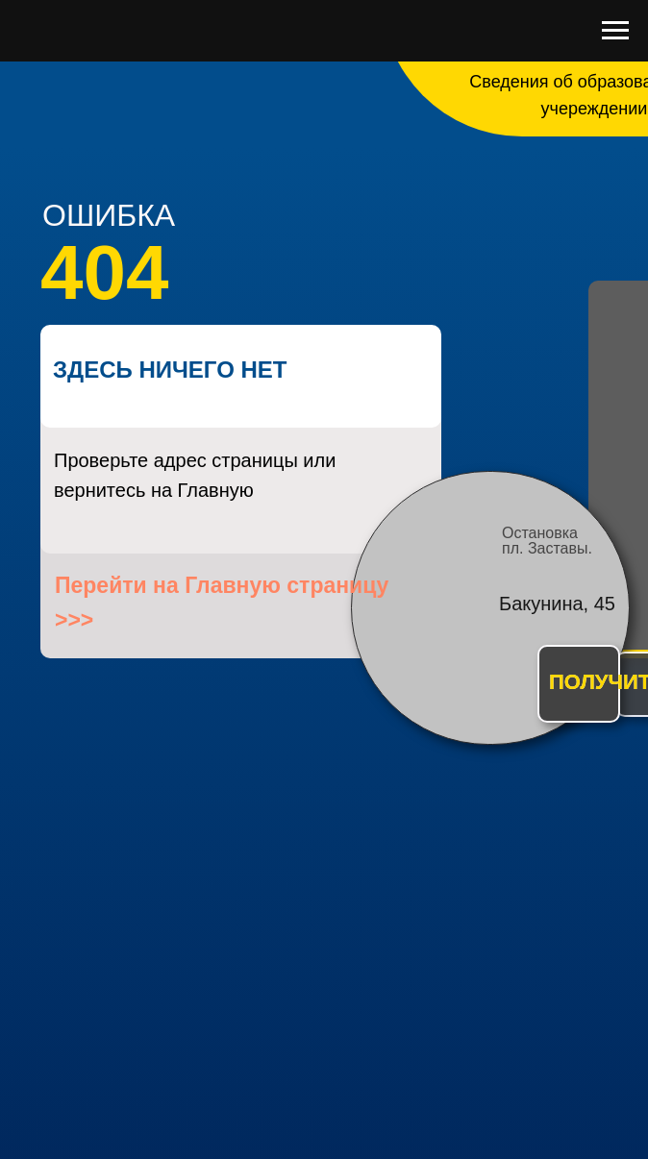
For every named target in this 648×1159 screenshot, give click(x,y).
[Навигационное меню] (615, 30)
